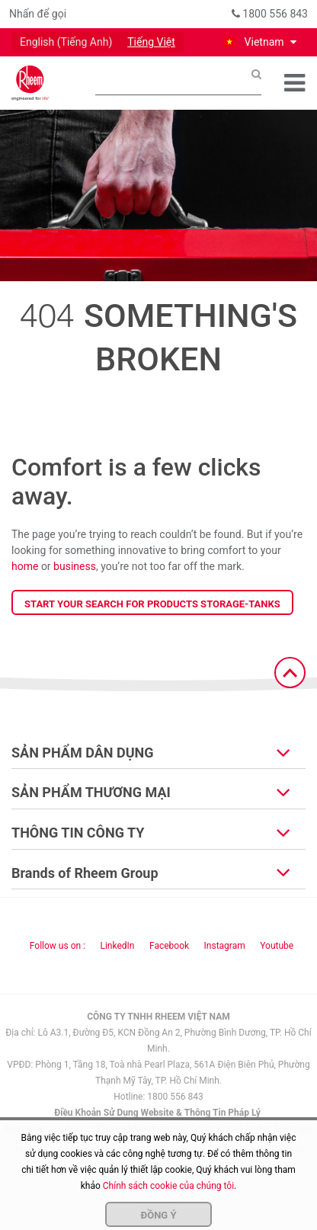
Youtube (276, 945)
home (24, 566)
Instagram (224, 945)
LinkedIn (117, 945)
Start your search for (152, 604)
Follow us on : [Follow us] (57, 945)
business (74, 566)
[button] (259, 42)
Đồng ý (159, 1215)
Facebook (169, 945)
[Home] (30, 83)
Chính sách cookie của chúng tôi (168, 1185)
